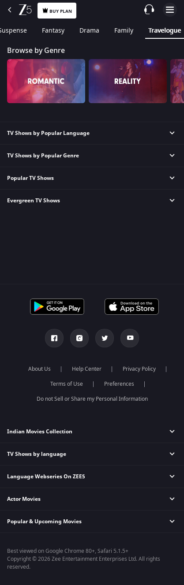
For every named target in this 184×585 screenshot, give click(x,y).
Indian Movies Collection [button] (39, 432)
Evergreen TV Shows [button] (33, 201)
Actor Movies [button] (24, 499)
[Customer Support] (149, 9)
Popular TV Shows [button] (30, 178)
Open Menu (170, 10)
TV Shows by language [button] (36, 454)
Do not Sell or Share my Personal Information (92, 399)
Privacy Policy (139, 369)
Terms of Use (66, 384)
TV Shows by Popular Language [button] (48, 133)
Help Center (86, 369)
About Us (39, 369)
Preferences (119, 384)
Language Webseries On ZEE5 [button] (46, 477)
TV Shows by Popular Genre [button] (43, 156)
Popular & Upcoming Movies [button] (44, 521)
